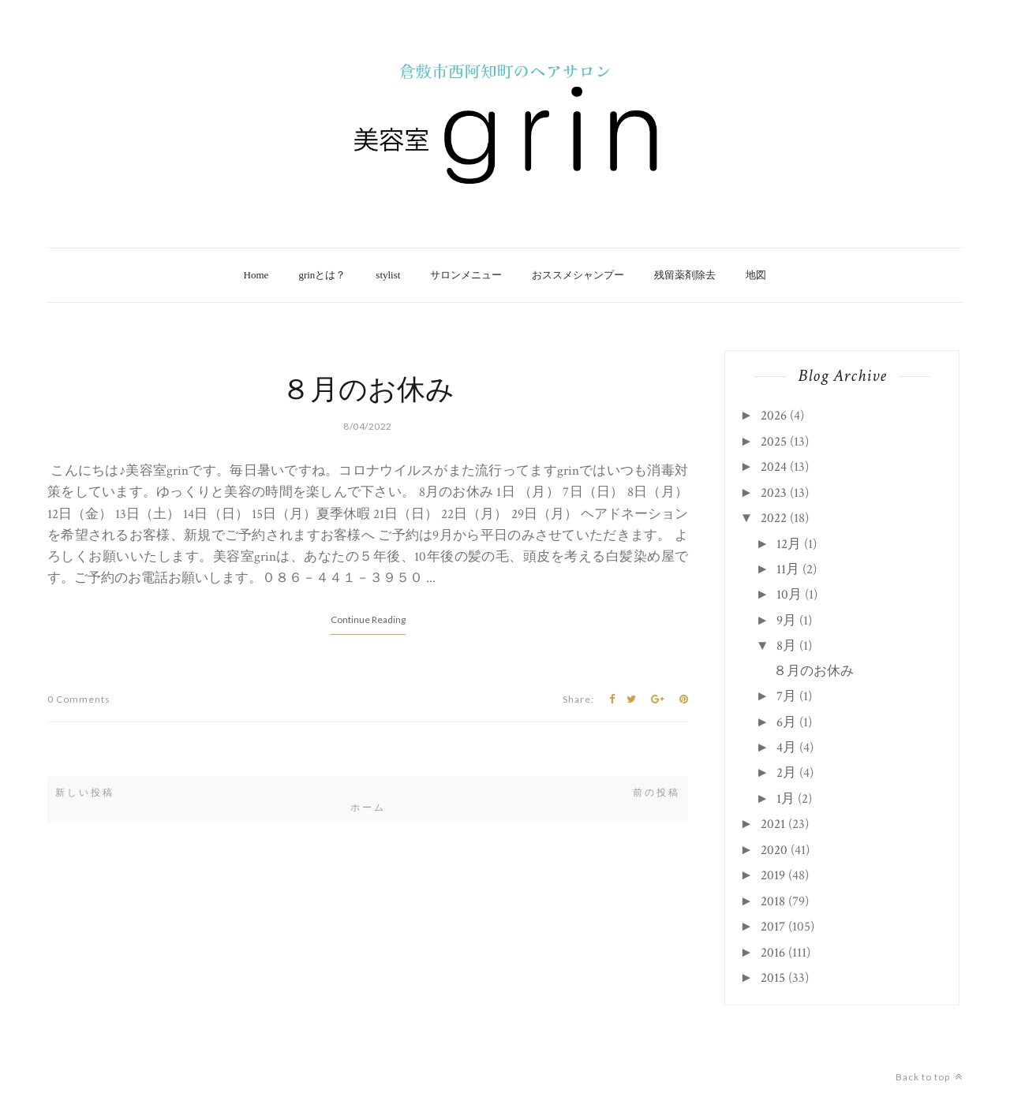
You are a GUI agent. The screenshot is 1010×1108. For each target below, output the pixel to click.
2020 (774, 850)
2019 (773, 875)
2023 (774, 493)
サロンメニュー (466, 275)
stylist (388, 275)
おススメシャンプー (578, 275)
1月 (785, 799)
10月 (789, 594)
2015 (773, 978)
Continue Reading (368, 619)
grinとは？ (322, 275)
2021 (773, 824)
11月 (787, 569)
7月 (786, 696)
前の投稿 (656, 792)
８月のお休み (368, 390)
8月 (786, 646)
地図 (756, 275)
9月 (786, 620)
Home (256, 275)
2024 (774, 467)
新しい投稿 (84, 792)
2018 (773, 901)
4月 (786, 747)
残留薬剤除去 (685, 275)
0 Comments (78, 699)
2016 (773, 952)
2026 (774, 415)
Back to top (929, 1077)
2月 (786, 773)
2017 (773, 926)
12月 (788, 544)
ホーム (368, 807)
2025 (774, 441)
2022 (774, 518)
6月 (786, 722)
